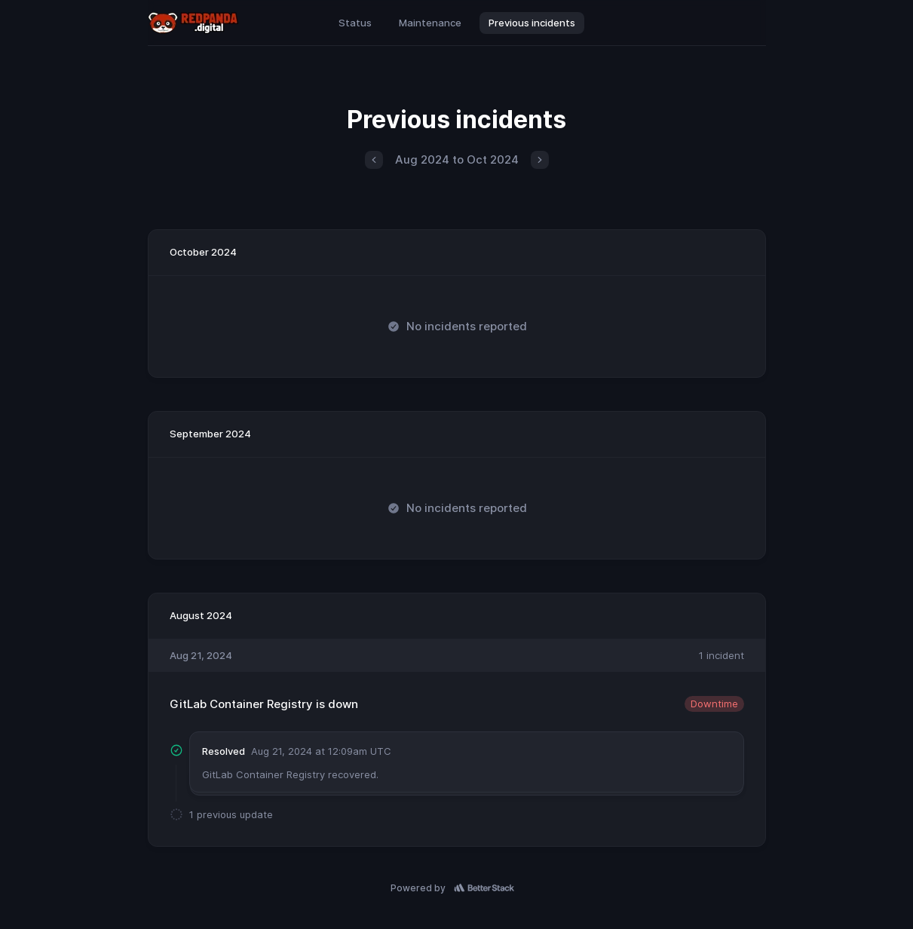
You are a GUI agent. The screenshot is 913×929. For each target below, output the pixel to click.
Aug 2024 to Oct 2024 (457, 159)
